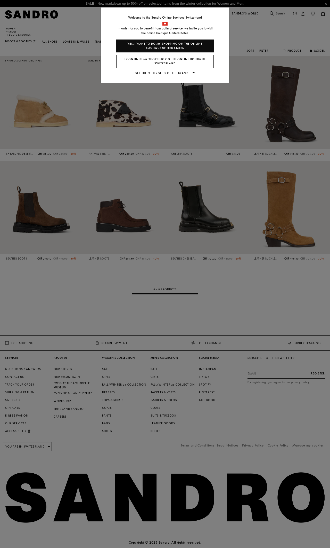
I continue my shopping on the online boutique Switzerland (165, 61)
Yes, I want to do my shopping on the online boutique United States (165, 46)
